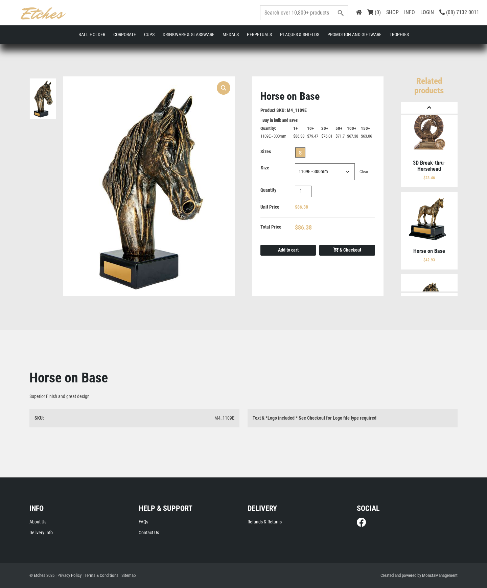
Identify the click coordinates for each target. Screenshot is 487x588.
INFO (409, 12)
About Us (37, 522)
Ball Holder (91, 34)
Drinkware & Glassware (188, 34)
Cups (149, 34)
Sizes (265, 152)
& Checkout (347, 250)
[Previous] (429, 108)
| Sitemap (127, 575)
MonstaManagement (440, 575)
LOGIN (427, 12)
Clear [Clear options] (364, 172)
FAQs (143, 522)
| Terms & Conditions (100, 575)
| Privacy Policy (68, 575)
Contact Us (149, 533)
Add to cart (288, 250)
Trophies (399, 34)
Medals (231, 34)
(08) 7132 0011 (459, 12)
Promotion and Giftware (354, 34)
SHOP (392, 12)
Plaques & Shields (299, 34)
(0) (374, 12)
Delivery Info (41, 533)
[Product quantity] (303, 191)
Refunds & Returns (265, 522)
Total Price (270, 227)
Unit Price (269, 207)
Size (265, 168)
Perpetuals (259, 34)
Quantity (268, 190)
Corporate (124, 34)
